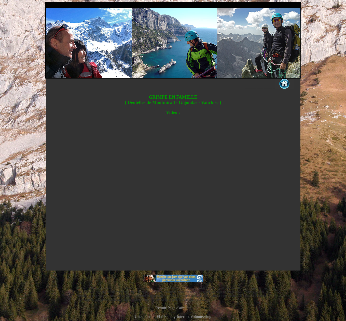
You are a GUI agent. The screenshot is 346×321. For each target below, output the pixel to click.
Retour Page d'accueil (173, 308)
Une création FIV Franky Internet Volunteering (173, 316)
